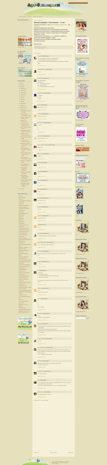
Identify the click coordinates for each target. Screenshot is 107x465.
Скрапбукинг (21, 285)
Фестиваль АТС (22, 304)
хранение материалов (23, 309)
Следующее (36, 452)
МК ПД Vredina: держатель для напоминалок (24, 177)
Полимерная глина (23, 275)
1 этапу (52, 36)
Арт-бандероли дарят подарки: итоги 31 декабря (25, 185)
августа (22, 95)
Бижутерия (21, 197)
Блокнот (20, 203)
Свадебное (21, 284)
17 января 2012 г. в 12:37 (41, 176)
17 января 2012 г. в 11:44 (41, 149)
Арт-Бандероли (60, 461)
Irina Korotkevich (41, 69)
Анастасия (39, 153)
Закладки (21, 223)
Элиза (38, 162)
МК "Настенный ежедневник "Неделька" (23, 169)
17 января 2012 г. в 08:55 (41, 74)
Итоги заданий (22, 233)
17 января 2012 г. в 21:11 (41, 376)
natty (38, 380)
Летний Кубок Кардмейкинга (25, 244)
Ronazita (39, 206)
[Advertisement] (44, 442)
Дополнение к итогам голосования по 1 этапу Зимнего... (26, 145)
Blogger (68, 461)
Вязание (20, 211)
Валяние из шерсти (23, 205)
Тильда (20, 299)
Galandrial (39, 56)
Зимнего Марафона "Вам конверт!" (59, 24)
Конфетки (21, 241)
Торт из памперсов (23, 301)
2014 (20, 83)
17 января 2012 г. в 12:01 (41, 158)
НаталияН (39, 360)
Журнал (20, 220)
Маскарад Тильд (22, 253)
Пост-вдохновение (23, 277)
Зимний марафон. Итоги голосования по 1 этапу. (25, 154)
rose (38, 270)
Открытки (21, 271)
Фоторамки (21, 307)
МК (19, 255)
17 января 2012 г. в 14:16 (41, 220)
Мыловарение (22, 258)
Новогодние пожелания (24, 260)
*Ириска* (39, 261)
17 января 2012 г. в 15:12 (41, 238)
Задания (20, 221)
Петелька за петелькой (24, 272)
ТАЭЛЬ (39, 180)
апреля (22, 103)
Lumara (39, 298)
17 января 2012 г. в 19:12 (41, 357)
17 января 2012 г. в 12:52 (41, 185)
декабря (22, 88)
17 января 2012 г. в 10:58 (41, 118)
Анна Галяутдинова (41, 242)
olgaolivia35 (40, 136)
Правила (29, 16)
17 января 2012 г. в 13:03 (41, 194)
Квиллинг (21, 236)
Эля (38, 224)
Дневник (20, 218)
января (22, 109)
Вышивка (21, 210)
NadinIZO (39, 78)
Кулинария (21, 242)
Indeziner (56, 463)
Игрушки (20, 226)
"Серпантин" (37, 26)
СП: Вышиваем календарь (24, 296)
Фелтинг (20, 302)
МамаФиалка (40, 93)
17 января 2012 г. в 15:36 (41, 284)
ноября (22, 90)
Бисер (20, 199)
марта (22, 105)
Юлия (38, 189)
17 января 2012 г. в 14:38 (41, 229)
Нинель (39, 323)
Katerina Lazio (40, 371)
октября (22, 92)
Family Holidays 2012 (23, 312)
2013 (20, 84)
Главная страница (22, 16)
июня (22, 99)
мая (21, 101)
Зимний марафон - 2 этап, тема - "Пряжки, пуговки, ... (25, 149)
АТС (20, 195)
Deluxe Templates (64, 462)
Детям (20, 216)
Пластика (21, 274)
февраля (22, 107)
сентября (22, 94)
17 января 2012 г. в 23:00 (41, 388)
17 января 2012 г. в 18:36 (41, 343)
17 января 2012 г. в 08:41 (41, 65)
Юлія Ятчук (40, 313)
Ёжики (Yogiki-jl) (41, 338)
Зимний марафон (22, 224)
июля (22, 97)
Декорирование (22, 213)
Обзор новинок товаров (24, 264)
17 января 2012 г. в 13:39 (41, 203)
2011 (20, 188)
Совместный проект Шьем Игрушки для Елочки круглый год (25, 292)
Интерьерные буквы (23, 228)
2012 (20, 86)
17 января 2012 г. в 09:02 (41, 89)
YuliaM (39, 171)
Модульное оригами (23, 256)
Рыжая (39, 104)
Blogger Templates (55, 462)
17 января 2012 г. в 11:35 (41, 132)
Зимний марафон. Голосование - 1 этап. (49, 22)
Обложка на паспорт (23, 266)
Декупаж (20, 215)
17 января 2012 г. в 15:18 (41, 247)
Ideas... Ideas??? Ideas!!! (42, 144)
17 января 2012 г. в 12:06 (41, 167)
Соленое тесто (22, 294)
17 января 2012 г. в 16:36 (41, 334)
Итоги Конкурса (22, 234)
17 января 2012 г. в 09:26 (41, 101)
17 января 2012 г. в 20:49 (41, 367)
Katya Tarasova (40, 122)
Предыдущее (70, 452)
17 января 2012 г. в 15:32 (41, 257)
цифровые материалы (23, 311)
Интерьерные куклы (23, 231)
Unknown (39, 113)
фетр (20, 306)
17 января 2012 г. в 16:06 (41, 294)
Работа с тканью (22, 279)
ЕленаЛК (39, 198)
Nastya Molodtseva (41, 347)
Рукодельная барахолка (37, 16)
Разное (20, 280)
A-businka (39, 233)
